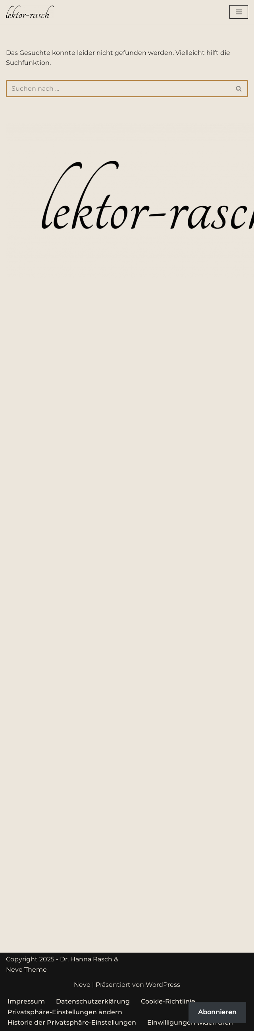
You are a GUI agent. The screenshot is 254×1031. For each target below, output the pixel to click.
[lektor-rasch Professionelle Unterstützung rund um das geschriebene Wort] (30, 12)
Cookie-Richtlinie (168, 1001)
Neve (82, 984)
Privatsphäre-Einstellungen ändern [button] (65, 1012)
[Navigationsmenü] (238, 12)
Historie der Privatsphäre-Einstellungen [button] (72, 1022)
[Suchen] (118, 88)
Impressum (26, 1001)
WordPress (163, 984)
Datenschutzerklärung (93, 1001)
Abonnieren (217, 1012)
